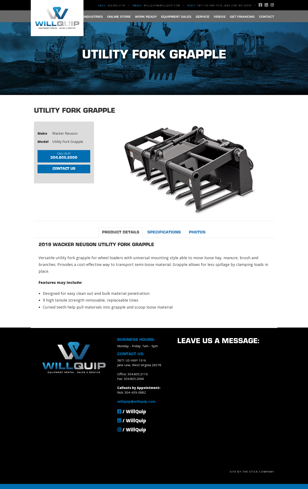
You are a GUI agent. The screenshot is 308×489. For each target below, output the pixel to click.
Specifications (164, 232)
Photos (197, 232)
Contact (266, 16)
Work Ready (146, 16)
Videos (220, 16)
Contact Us (63, 169)
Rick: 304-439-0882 (131, 392)
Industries (93, 16)
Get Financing (242, 16)
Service (203, 16)
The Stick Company (258, 471)
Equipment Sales (176, 16)
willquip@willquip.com (162, 5)
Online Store (119, 16)
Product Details (120, 232)
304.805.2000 (64, 156)
